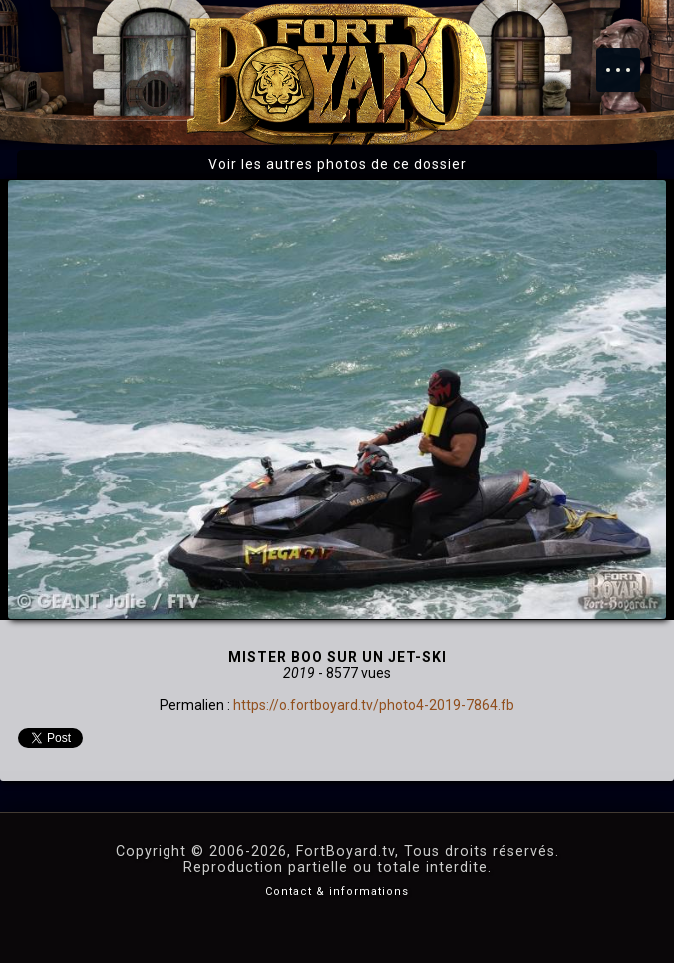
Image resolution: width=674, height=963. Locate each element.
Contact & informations (337, 891)
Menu (628, 60)
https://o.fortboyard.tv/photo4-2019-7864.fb (373, 705)
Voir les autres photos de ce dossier (337, 164)
